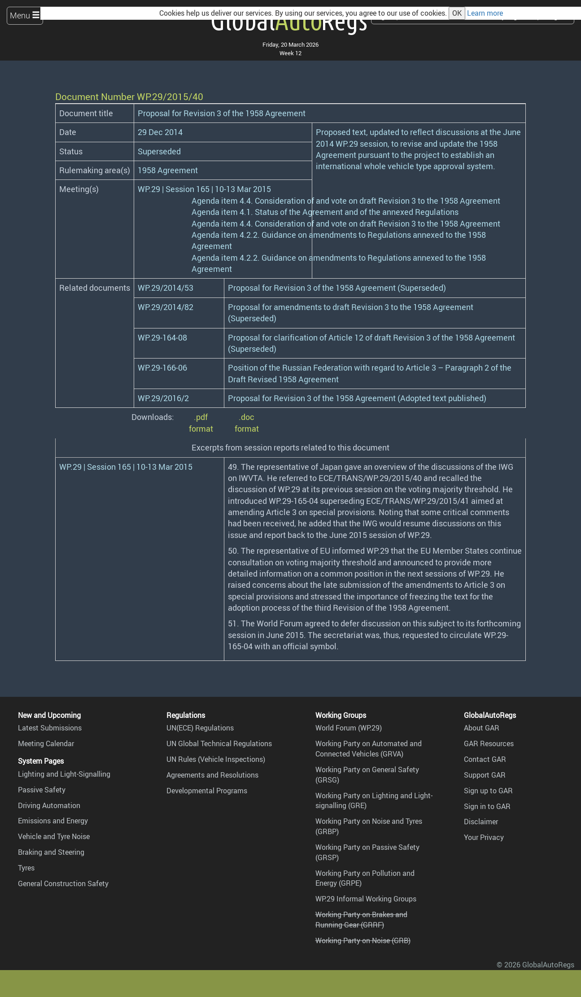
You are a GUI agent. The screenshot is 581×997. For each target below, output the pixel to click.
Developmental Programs (206, 791)
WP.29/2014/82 (165, 307)
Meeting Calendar (46, 743)
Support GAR (485, 775)
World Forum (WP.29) (348, 728)
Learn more (485, 13)
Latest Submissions (50, 728)
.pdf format (201, 422)
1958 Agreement (168, 170)
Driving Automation (49, 805)
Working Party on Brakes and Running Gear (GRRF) (361, 920)
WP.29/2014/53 (165, 287)
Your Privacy (484, 837)
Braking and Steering (51, 852)
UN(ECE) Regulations (200, 728)
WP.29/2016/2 (163, 398)
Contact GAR (485, 759)
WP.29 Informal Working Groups (365, 899)
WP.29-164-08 (162, 337)
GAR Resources (489, 743)
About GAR (481, 728)
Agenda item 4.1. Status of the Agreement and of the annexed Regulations (325, 211)
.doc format (247, 422)
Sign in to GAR (487, 806)
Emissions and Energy (53, 821)
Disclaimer (481, 821)
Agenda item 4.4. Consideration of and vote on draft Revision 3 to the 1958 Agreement (346, 200)
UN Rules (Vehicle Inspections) (215, 759)
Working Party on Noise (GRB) (363, 940)
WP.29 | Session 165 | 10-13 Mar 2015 (204, 189)
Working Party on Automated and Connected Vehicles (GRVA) (368, 749)
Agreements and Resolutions (212, 775)
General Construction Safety (63, 883)
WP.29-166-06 (162, 367)
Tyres (26, 868)
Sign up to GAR (488, 791)
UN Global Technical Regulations (219, 743)
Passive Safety (42, 790)
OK (457, 13)
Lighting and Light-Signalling (64, 774)
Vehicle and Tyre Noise (54, 836)
